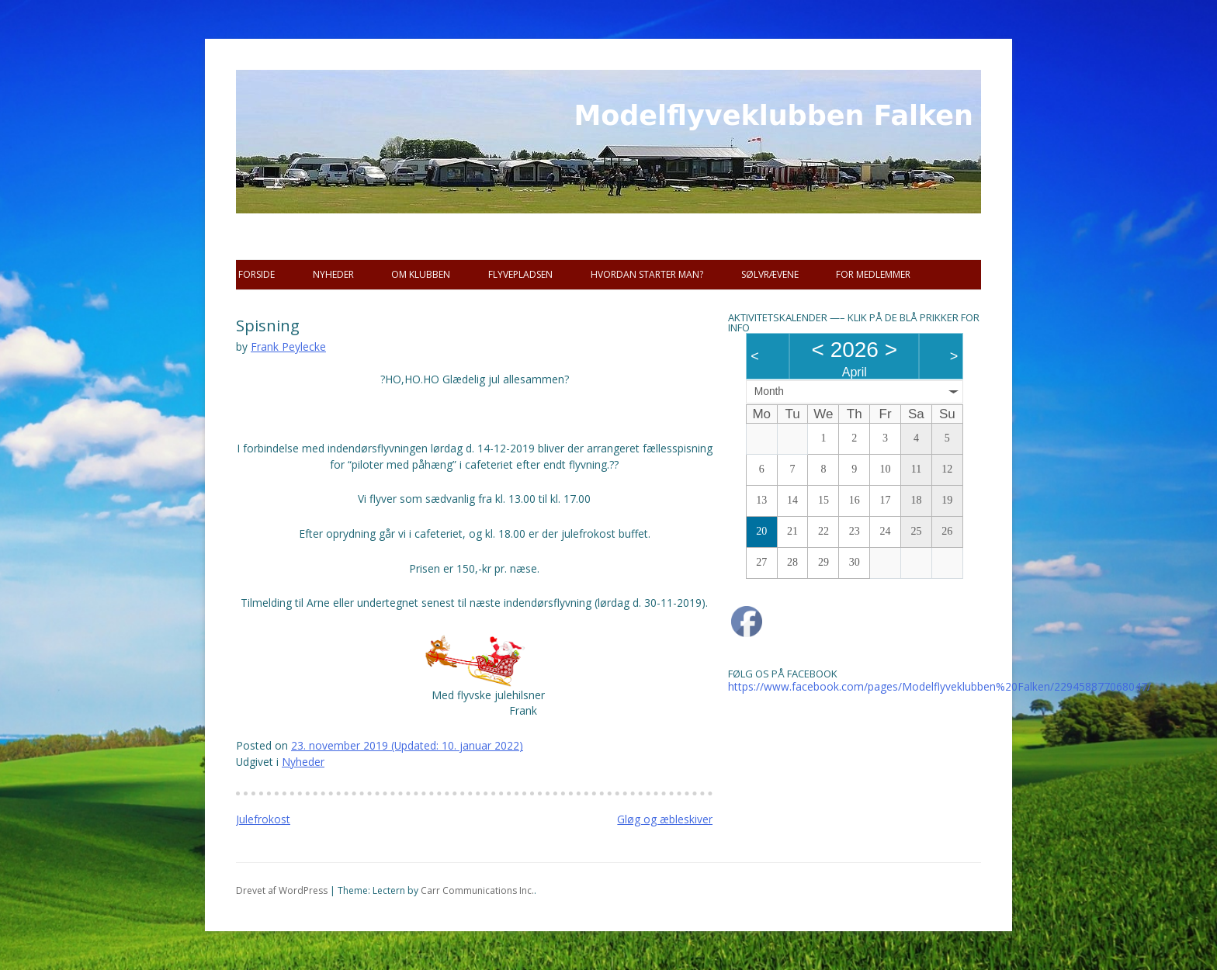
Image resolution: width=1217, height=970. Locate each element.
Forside (256, 274)
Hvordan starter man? (647, 274)
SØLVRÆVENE (770, 274)
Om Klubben (420, 274)
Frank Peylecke (288, 346)
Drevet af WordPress (282, 890)
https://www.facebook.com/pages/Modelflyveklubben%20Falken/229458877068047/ (939, 686)
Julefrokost (263, 819)
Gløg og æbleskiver (665, 819)
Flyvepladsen (520, 274)
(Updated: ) (407, 745)
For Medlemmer (873, 274)
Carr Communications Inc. (477, 890)
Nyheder (333, 274)
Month (769, 391)
